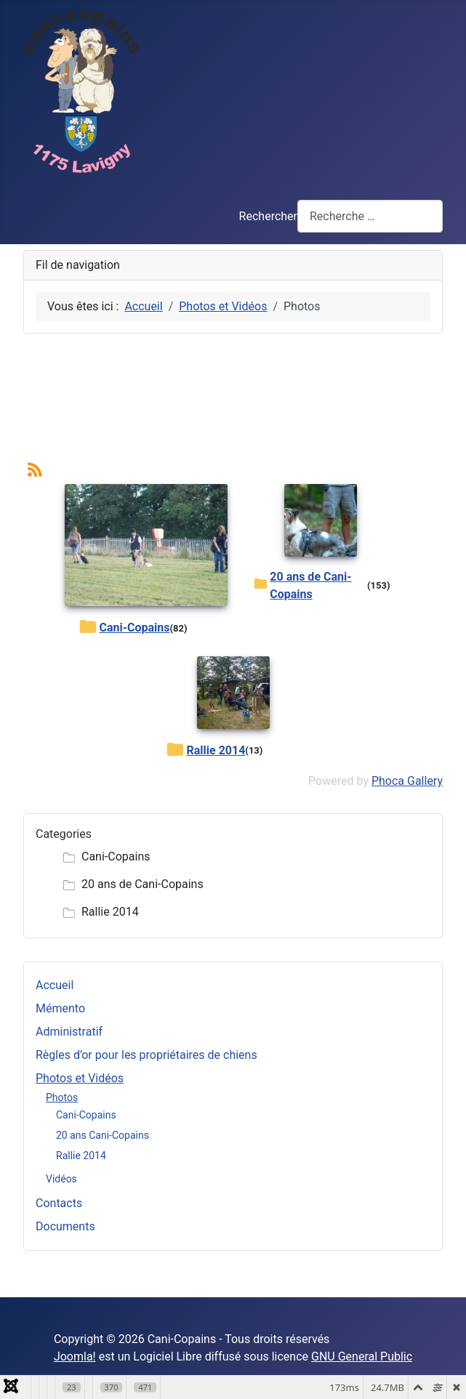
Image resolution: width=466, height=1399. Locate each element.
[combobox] (370, 216)
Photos (62, 1097)
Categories (64, 834)
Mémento (60, 1008)
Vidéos (61, 1179)
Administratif (69, 1032)
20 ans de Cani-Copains (310, 585)
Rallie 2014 (81, 1155)
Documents (65, 1226)
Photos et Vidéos (80, 1078)
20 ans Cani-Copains (102, 1135)
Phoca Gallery (407, 781)
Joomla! (75, 1356)
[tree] (233, 884)
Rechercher (268, 216)
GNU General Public (361, 1356)
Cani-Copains (86, 1115)
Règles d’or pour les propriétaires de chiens (146, 1055)
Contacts (59, 1203)
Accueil (54, 985)
